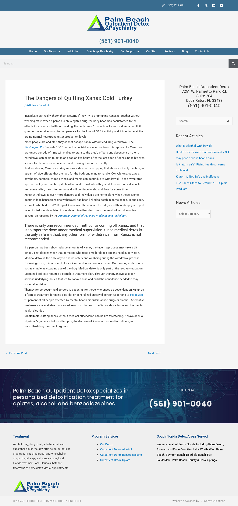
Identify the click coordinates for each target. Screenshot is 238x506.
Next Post (156, 353)
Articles (31, 105)
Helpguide (136, 294)
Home (33, 51)
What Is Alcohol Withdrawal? (194, 145)
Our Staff (151, 51)
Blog (185, 51)
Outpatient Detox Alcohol (116, 449)
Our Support (129, 51)
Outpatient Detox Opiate (115, 460)
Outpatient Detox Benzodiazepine (121, 455)
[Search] (233, 63)
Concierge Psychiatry (100, 51)
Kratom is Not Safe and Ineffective (197, 176)
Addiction (73, 51)
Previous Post (16, 353)
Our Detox (52, 51)
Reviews (170, 51)
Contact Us (202, 51)
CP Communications (212, 501)
